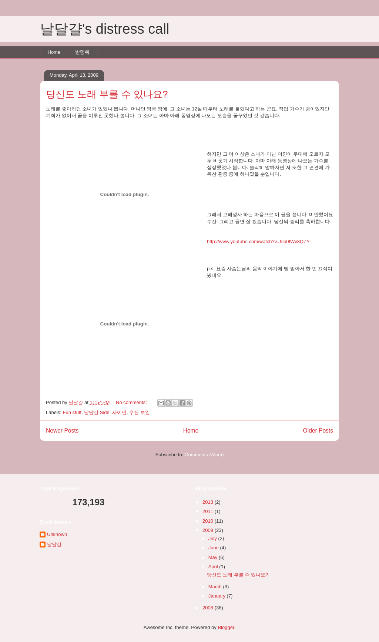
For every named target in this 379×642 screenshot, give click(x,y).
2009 (208, 530)
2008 (208, 607)
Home (54, 52)
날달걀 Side (97, 412)
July (213, 538)
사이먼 (119, 412)
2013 (208, 502)
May (213, 557)
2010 (208, 521)
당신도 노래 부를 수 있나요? (107, 94)
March (215, 586)
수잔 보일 (139, 412)
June (214, 547)
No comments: (132, 402)
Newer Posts (62, 430)
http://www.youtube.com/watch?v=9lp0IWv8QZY (258, 241)
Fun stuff (72, 412)
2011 (208, 511)
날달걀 (54, 544)
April (213, 566)
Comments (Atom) (204, 454)
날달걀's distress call (104, 29)
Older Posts (318, 430)
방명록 (82, 52)
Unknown (57, 534)
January (217, 596)
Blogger (226, 627)
